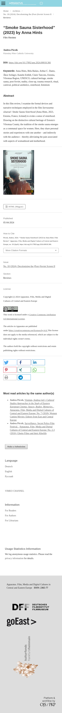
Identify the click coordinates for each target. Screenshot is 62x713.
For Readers (10, 510)
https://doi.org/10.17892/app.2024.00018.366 (30, 62)
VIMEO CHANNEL (14, 491)
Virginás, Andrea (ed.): (32, 403)
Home (6, 11)
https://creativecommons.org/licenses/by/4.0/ (28, 330)
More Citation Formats (16, 250)
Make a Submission (16, 446)
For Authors (10, 515)
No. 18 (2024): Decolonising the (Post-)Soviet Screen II (27, 14)
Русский (9, 476)
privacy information (14, 558)
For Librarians (11, 520)
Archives (16, 11)
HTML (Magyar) (15, 206)
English (8, 471)
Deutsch (9, 466)
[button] (10, 362)
